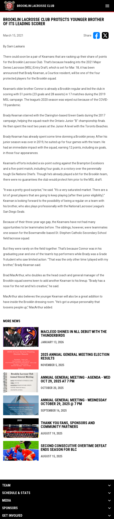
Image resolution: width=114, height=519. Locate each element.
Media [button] (6, 500)
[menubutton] (107, 5)
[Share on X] (105, 35)
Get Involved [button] (12, 515)
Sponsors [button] (10, 508)
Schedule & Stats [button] (16, 493)
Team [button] (6, 485)
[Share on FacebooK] (96, 35)
